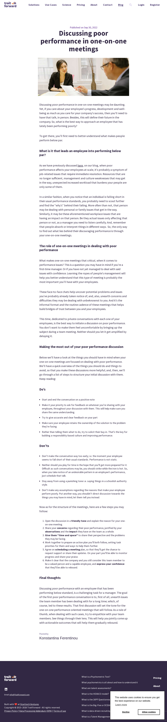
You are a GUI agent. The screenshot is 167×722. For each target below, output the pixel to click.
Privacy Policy (11, 710)
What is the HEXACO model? (95, 693)
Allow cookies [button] (149, 712)
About (156, 686)
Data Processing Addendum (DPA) (35, 710)
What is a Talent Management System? (101, 716)
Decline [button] (126, 712)
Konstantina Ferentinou (58, 638)
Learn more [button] (121, 704)
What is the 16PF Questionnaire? (97, 699)
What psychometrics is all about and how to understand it (110, 682)
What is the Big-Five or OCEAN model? (100, 705)
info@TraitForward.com (19, 694)
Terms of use (59, 710)
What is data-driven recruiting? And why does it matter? (109, 710)
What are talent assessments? (96, 688)
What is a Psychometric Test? (96, 676)
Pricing (157, 678)
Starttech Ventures (29, 704)
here (80, 165)
